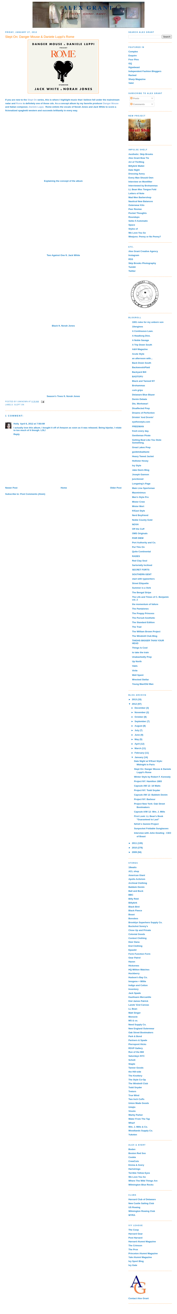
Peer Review (135, 209)
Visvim (132, 1111)
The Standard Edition (143, 622)
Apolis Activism (136, 879)
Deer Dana (133, 942)
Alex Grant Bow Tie (138, 158)
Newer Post (11, 487)
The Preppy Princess (143, 613)
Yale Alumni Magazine (140, 1257)
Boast (131, 914)
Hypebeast (134, 67)
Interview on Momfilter (140, 181)
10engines (137, 326)
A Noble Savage (140, 340)
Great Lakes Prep (141, 447)
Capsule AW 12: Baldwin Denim (150, 794)
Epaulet (132, 950)
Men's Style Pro (140, 497)
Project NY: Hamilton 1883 (148, 781)
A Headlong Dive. (141, 335)
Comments (137, 104)
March (138, 748)
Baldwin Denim (136, 887)
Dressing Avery (136, 173)
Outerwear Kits (136, 205)
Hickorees (133, 965)
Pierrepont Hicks (137, 1044)
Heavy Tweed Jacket (143, 456)
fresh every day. (140, 431)
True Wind (133, 1095)
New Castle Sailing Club (141, 1203)
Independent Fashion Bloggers (144, 71)
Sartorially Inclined (142, 565)
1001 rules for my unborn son (148, 322)
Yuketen (132, 1134)
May (137, 739)
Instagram (133, 255)
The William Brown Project (146, 631)
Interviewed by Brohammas (143, 185)
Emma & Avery (136, 1165)
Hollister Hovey (140, 461)
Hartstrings (134, 1169)
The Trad (136, 627)
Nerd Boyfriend (140, 515)
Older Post (116, 487)
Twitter (132, 271)
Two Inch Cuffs (136, 1099)
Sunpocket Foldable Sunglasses (151, 828)
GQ (130, 63)
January (139, 757)
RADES (136, 556)
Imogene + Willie (137, 981)
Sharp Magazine (137, 79)
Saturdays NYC (136, 1056)
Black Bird (133, 906)
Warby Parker (135, 1115)
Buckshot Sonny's (138, 926)
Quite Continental (141, 551)
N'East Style (138, 510)
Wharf (131, 1123)
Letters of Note (136, 193)
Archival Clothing (137, 883)
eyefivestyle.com (141, 421)
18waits (132, 867)
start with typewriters (143, 579)
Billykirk (132, 902)
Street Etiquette (140, 583)
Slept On (19, 405)
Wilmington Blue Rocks (140, 1184)
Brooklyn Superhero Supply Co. (145, 922)
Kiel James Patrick (138, 1001)
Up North (137, 661)
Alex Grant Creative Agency (143, 251)
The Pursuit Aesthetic (143, 618)
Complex (133, 51)
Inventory (133, 989)
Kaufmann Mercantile (139, 997)
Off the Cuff (138, 529)
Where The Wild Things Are (142, 1180)
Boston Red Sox (137, 1153)
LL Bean (132, 1009)
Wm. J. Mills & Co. (138, 1127)
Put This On (138, 547)
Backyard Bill (139, 372)
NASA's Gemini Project (146, 824)
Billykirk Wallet (136, 166)
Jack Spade (134, 993)
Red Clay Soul (139, 560)
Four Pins (133, 59)
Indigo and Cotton (138, 985)
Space (131, 225)
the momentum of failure (145, 604)
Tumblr (132, 267)
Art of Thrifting (136, 162)
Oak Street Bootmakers (140, 1032)
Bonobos (133, 918)
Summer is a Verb (141, 588)
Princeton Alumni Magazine (143, 1253)
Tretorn (132, 1091)
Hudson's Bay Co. (138, 977)
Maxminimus (139, 492)
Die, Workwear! (140, 403)
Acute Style (138, 354)
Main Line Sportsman (143, 488)
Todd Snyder (135, 1087)
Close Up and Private (139, 930)
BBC (130, 895)
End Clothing (135, 946)
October (139, 717)
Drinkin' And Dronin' (143, 417)
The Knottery (135, 1075)
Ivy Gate (132, 1265)
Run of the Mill (136, 1052)
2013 (135, 699)
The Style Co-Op (137, 1079)
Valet (131, 83)
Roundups (133, 217)
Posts (134, 98)
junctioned (137, 479)
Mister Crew (138, 501)
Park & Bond (135, 1036)
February (140, 752)
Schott (131, 1060)
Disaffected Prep (141, 408)
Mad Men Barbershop (139, 197)
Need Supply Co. (137, 1024)
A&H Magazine (140, 349)
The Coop (133, 1229)
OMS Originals (140, 533)
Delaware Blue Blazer (143, 394)
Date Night (134, 170)
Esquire (132, 55)
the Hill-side (134, 1071)
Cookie (132, 1157)
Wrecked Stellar (140, 679)
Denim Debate (139, 399)
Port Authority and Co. (144, 542)
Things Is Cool (140, 647)
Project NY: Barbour (144, 799)
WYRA (131, 1215)
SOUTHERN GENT (142, 574)
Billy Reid (133, 898)
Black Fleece (135, 910)
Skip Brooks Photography (142, 263)
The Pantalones (140, 608)
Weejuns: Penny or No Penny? (144, 236)
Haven (131, 961)
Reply (16, 434)
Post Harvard (135, 1237)
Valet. (135, 666)
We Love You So (137, 232)
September (141, 721)
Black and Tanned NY (143, 381)
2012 (135, 704)
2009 (135, 852)
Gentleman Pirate (141, 435)
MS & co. (133, 1020)
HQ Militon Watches (139, 969)
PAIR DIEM (137, 538)
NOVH (135, 524)
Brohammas (138, 385)
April (137, 744)
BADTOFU (137, 376)
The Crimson (135, 1245)
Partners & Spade (137, 1040)
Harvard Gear (135, 1233)
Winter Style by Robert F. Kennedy (152, 777)
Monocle (133, 1016)
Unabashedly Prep (142, 657)
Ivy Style (136, 465)
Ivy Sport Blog (136, 1261)
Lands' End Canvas (138, 1005)
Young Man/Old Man (142, 684)
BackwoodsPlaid (141, 367)
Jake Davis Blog (140, 470)
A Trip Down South (142, 344)
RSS (130, 259)
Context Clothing (137, 938)
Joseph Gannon (140, 474)
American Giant (136, 875)
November (140, 712)
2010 (135, 847)
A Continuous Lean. (142, 331)
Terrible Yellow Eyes (139, 1173)
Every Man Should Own (140, 177)
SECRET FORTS (140, 569)
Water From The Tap (139, 1119)
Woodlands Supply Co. (140, 1130)
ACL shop (133, 871)
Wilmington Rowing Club (141, 1211)
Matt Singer (134, 1013)
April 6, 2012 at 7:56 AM (32, 423)
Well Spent (137, 675)
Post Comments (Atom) (32, 494)
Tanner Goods (135, 1067)
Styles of (133, 229)
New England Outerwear (141, 1028)
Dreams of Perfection (143, 413)
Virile (135, 670)
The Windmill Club (138, 1083)
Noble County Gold (142, 520)
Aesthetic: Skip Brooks (140, 154)
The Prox (133, 1249)
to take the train (140, 652)
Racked (132, 75)
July (137, 730)
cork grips (137, 390)
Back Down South (141, 363)
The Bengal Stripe (141, 592)
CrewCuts (133, 1161)
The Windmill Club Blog (144, 636)
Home (64, 487)
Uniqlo (131, 1107)
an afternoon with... (142, 358)
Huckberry (133, 973)
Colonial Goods (136, 934)
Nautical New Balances (140, 201)
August (139, 726)
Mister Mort (138, 506)
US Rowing (134, 1207)
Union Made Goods (138, 1103)
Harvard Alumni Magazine (142, 1241)
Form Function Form (139, 954)
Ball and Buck (135, 891)
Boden (131, 1149)
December (140, 708)
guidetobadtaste (140, 452)
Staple (131, 1064)
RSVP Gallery (135, 1048)
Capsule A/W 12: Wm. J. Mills (149, 811)
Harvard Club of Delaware (142, 1199)
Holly (16, 423)
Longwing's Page (141, 483)
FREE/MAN (138, 426)
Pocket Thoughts (137, 213)
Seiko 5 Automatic (138, 221)
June (138, 735)
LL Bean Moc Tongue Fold (142, 189)
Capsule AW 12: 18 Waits (147, 785)
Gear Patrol (134, 957)
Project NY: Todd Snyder (147, 790)
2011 (135, 843)
